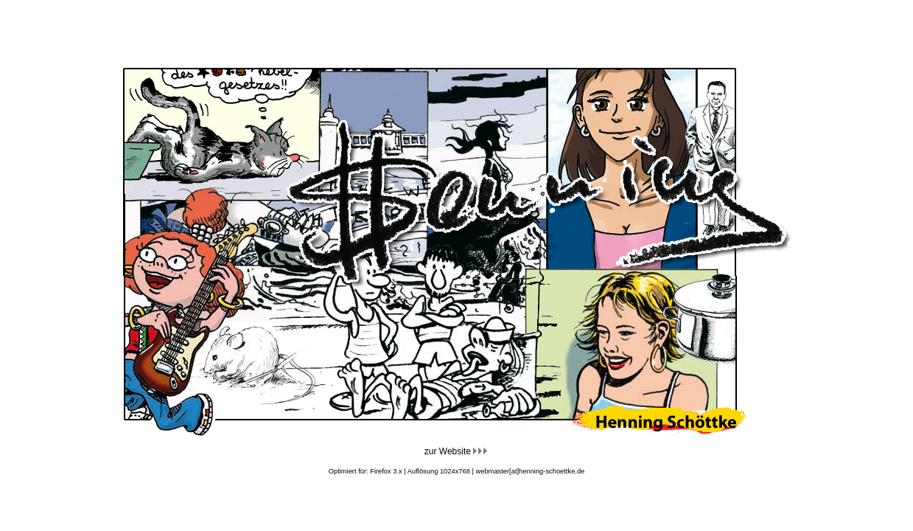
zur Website (456, 451)
